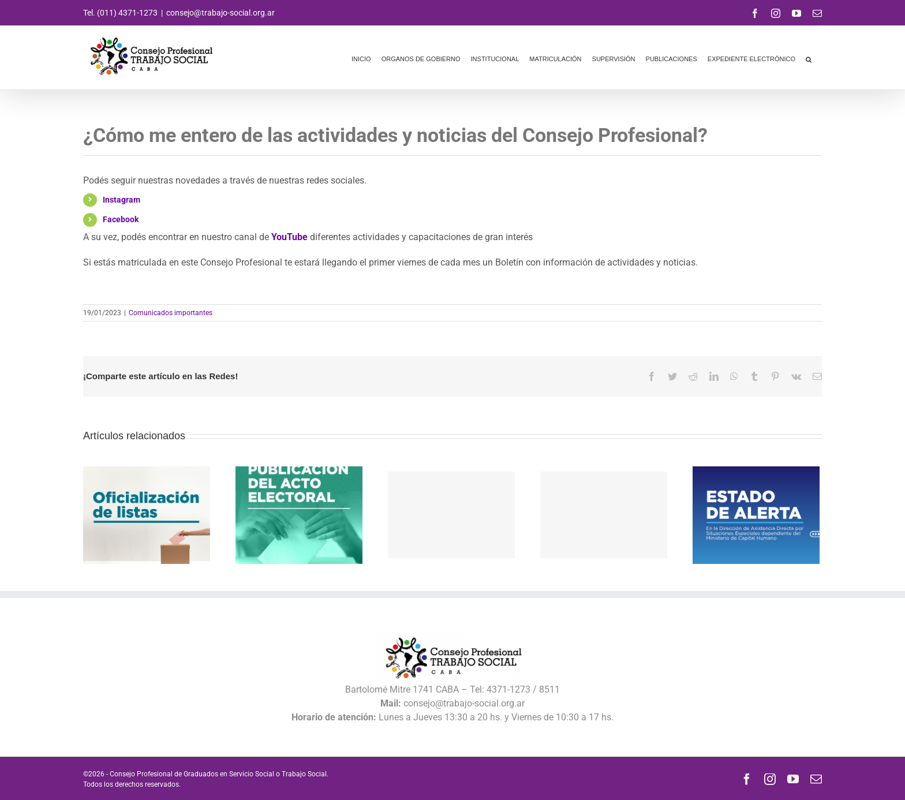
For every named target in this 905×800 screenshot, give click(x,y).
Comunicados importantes (170, 313)
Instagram (121, 199)
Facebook (121, 219)
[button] (808, 57)
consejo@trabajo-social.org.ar (220, 12)
